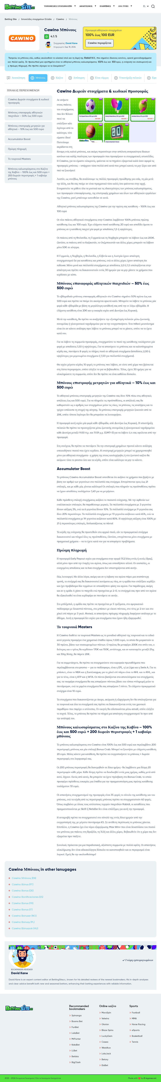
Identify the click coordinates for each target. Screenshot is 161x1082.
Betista (75, 1056)
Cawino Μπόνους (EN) (24, 878)
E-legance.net (150, 1078)
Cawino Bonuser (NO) (24, 916)
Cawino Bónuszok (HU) (25, 928)
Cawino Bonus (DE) (22, 891)
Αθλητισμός (86, 6)
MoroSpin (106, 1013)
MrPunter (76, 1039)
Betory (105, 1059)
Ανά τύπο (123, 6)
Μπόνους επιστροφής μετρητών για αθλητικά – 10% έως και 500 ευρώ (26, 128)
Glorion (105, 1024)
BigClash (76, 1062)
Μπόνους (38, 78)
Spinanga (77, 1015)
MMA (134, 1018)
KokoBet (76, 1045)
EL (144, 6)
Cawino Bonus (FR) (22, 903)
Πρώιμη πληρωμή (17, 149)
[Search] (153, 6)
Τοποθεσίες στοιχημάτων (58, 6)
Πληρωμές (105, 6)
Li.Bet (74, 1051)
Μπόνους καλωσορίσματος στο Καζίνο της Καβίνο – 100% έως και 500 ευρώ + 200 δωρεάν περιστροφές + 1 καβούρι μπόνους (29, 174)
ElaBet (105, 1065)
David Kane (71, 43)
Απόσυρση (76, 78)
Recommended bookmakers (79, 1008)
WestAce (106, 1048)
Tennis (135, 1042)
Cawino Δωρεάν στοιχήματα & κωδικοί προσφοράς (28, 101)
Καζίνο (57, 78)
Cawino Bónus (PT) (22, 884)
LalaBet (75, 1033)
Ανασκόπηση (16, 78)
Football (136, 1013)
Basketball (137, 1036)
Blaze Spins (107, 1030)
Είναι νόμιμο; (99, 78)
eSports (136, 1030)
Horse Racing (138, 1024)
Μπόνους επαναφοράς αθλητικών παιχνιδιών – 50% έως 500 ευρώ (25, 114)
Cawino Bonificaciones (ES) (27, 897)
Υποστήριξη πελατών (128, 78)
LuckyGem (107, 1036)
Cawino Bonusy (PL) (23, 922)
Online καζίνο (107, 1006)
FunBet (75, 1027)
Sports (133, 1006)
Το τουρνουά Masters (19, 159)
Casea (105, 1042)
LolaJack (106, 1054)
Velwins (105, 1018)
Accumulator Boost (19, 139)
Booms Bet (77, 1021)
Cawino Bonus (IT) (22, 910)
